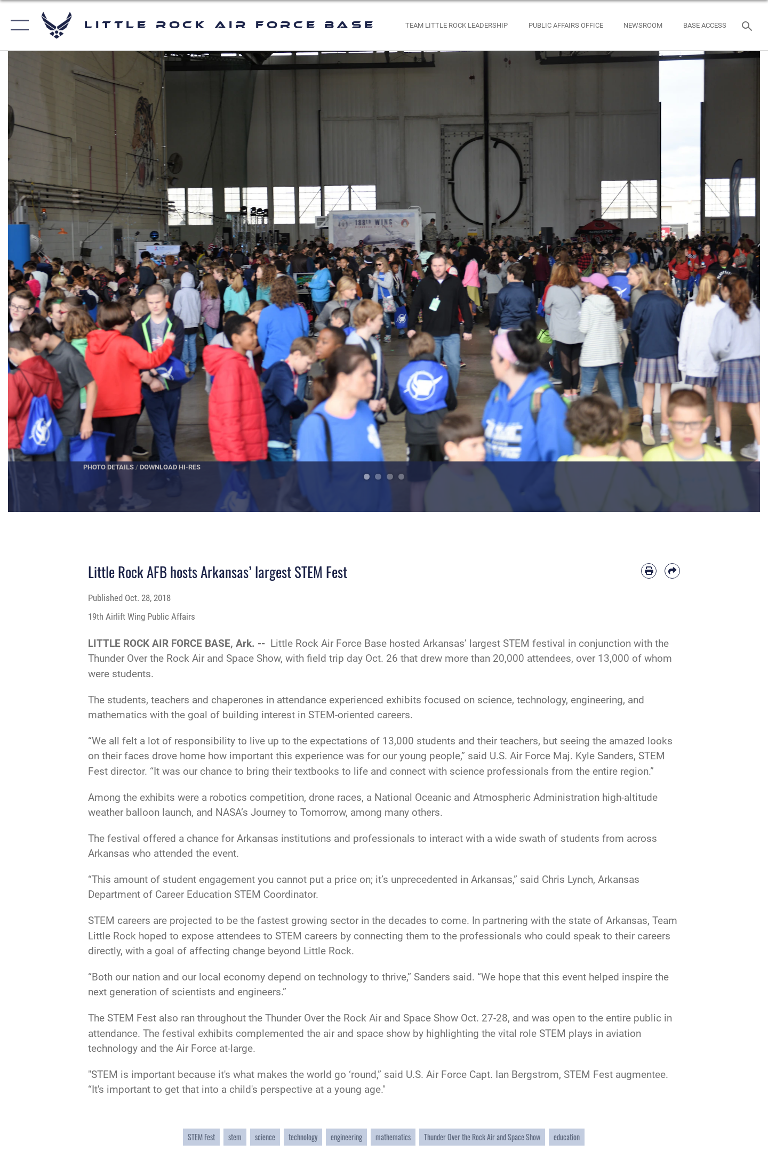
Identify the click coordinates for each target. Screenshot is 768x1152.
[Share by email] (672, 571)
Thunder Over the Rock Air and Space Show (482, 1136)
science (265, 1136)
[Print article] (649, 571)
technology (303, 1136)
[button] (17, 25)
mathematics (393, 1136)
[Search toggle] (748, 25)
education (567, 1136)
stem (235, 1136)
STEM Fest (201, 1136)
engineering (346, 1136)
